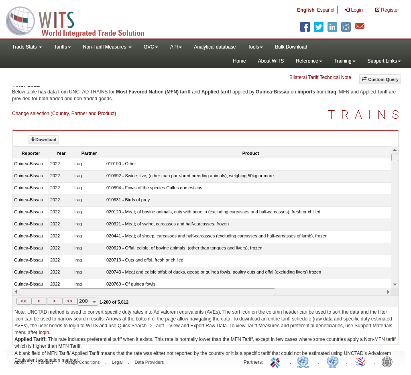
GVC (151, 47)
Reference (309, 61)
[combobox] (87, 302)
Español (325, 10)
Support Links (384, 61)
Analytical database (215, 47)
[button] (24, 301)
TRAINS (366, 114)
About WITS (271, 61)
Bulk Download (291, 47)
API (176, 47)
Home (239, 61)
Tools (255, 47)
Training (345, 61)
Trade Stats (27, 47)
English (305, 10)
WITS (80, 20)
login (44, 332)
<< (23, 301)
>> (69, 301)
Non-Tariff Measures (107, 47)
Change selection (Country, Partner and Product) (64, 113)
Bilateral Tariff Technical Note (320, 77)
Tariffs (62, 47)
